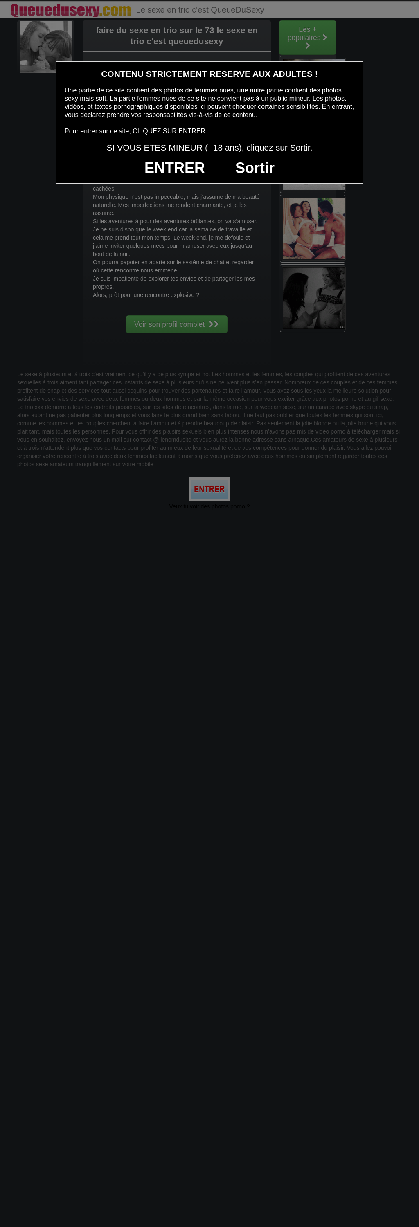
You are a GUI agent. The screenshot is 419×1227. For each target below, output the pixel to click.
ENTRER (174, 168)
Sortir (255, 168)
